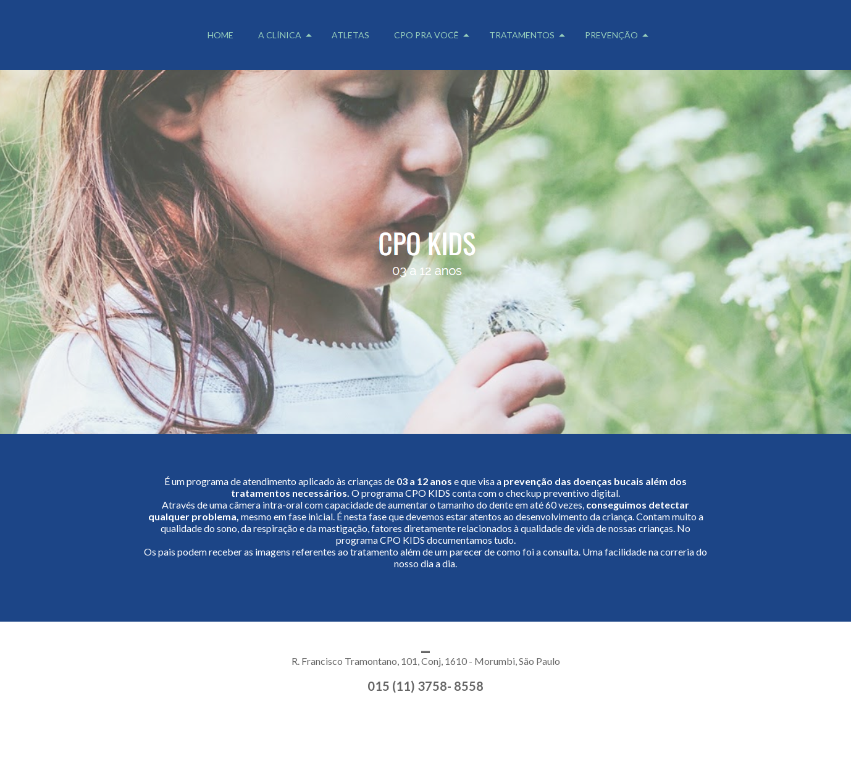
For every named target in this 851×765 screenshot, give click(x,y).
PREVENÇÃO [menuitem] (611, 35)
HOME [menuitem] (220, 35)
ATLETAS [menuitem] (350, 35)
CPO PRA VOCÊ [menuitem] (426, 35)
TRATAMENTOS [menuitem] (522, 35)
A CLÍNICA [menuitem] (279, 35)
